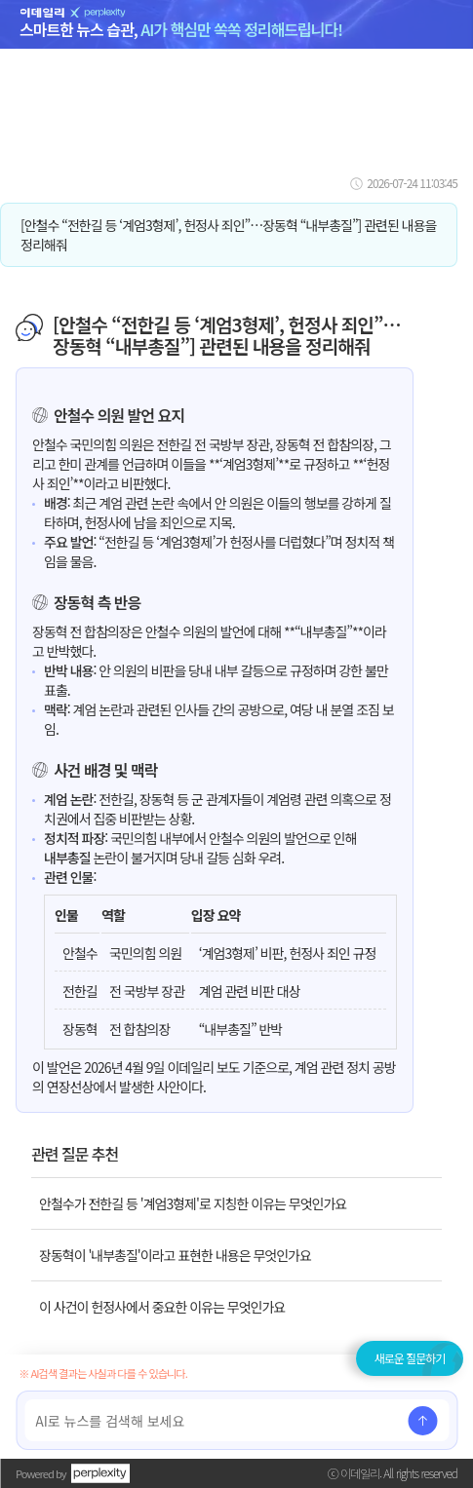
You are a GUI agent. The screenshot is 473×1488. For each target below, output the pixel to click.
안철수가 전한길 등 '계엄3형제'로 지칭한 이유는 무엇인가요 (192, 1203)
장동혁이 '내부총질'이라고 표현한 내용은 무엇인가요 (175, 1255)
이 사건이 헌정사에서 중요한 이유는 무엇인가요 (162, 1306)
